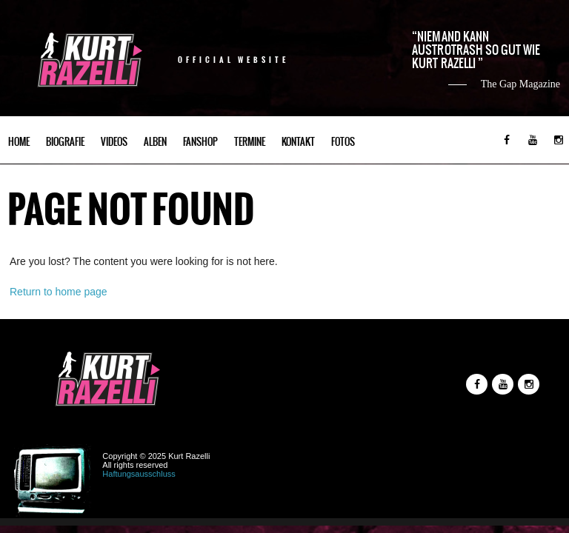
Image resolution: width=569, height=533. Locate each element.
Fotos (343, 142)
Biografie (65, 142)
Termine (249, 142)
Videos (114, 142)
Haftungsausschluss (138, 473)
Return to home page (58, 292)
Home (19, 142)
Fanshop (200, 142)
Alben (155, 142)
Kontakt (298, 142)
